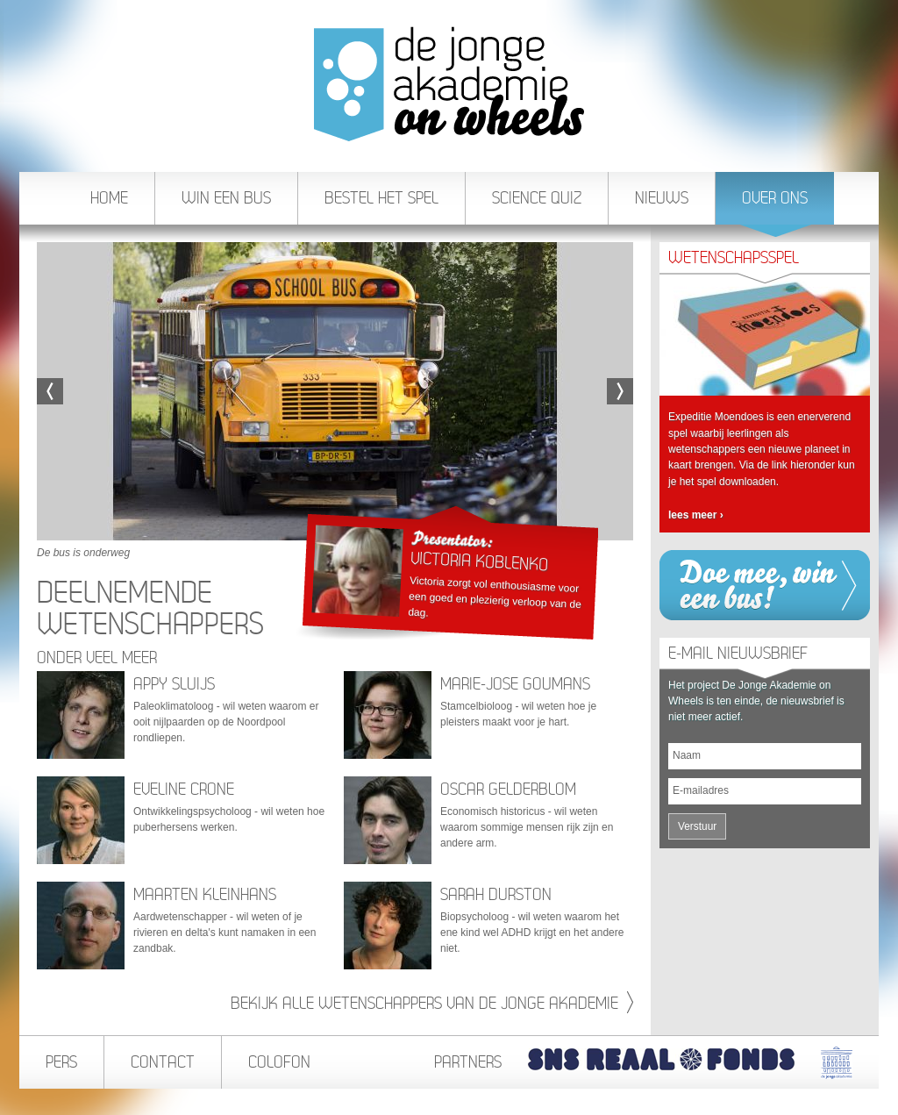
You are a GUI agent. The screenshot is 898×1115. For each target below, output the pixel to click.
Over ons (775, 207)
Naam (687, 755)
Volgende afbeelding (620, 391)
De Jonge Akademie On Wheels (449, 83)
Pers (61, 1062)
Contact (163, 1062)
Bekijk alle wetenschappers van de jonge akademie (432, 1003)
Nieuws (661, 198)
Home (109, 198)
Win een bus (226, 198)
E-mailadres (701, 790)
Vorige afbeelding (50, 391)
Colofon (279, 1062)
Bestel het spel (381, 198)
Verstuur (697, 826)
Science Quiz (536, 198)
